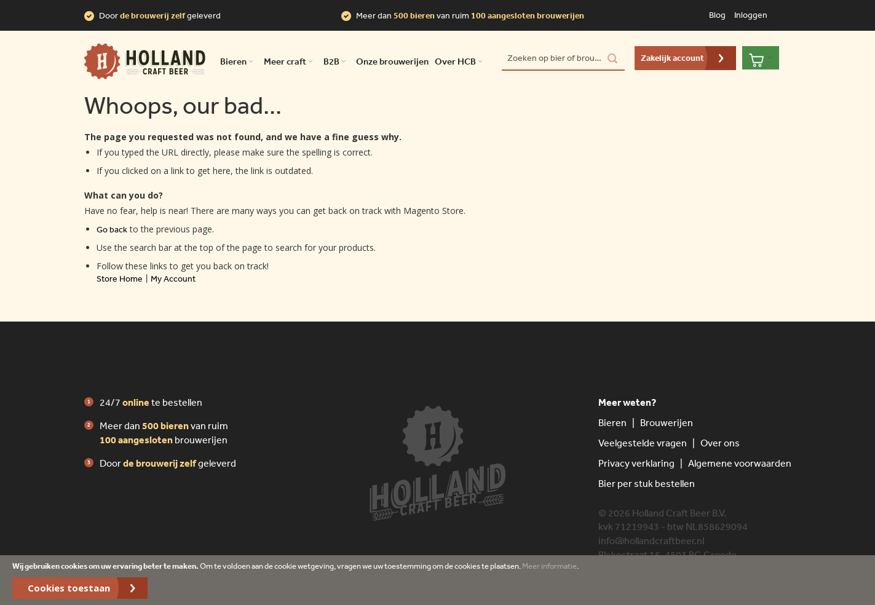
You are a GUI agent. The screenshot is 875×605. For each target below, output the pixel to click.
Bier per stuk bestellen (646, 483)
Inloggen (750, 14)
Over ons (720, 443)
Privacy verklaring (636, 463)
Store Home (120, 278)
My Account (173, 278)
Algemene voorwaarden (739, 463)
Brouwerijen (666, 422)
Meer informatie (549, 566)
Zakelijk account (672, 57)
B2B (336, 61)
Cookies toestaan (69, 588)
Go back (112, 229)
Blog (717, 14)
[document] (437, 580)
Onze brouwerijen (392, 61)
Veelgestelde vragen (642, 443)
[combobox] (563, 58)
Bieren (612, 422)
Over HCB (460, 61)
